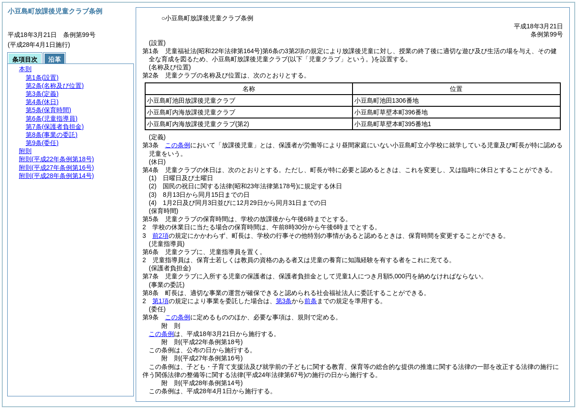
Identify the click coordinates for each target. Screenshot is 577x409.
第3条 (284, 300)
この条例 (177, 145)
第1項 (160, 300)
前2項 (160, 235)
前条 (310, 300)
